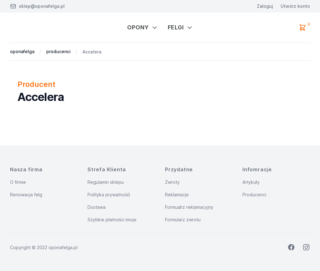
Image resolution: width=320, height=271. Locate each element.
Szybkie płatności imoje (112, 219)
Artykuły (251, 182)
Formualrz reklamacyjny (189, 207)
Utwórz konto (295, 6)
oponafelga (22, 51)
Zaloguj (265, 6)
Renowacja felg (26, 194)
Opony (142, 27)
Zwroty (172, 182)
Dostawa (97, 207)
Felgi (180, 27)
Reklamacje (177, 194)
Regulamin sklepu (106, 182)
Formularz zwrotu (183, 219)
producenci (58, 51)
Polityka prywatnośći (109, 194)
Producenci (254, 194)
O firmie (18, 182)
